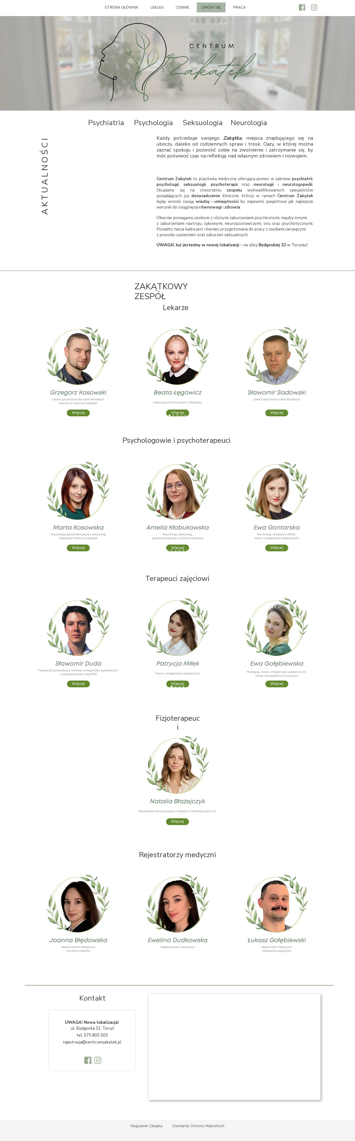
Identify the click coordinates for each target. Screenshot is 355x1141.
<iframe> (234, 1047)
